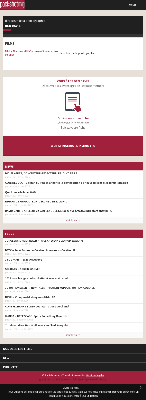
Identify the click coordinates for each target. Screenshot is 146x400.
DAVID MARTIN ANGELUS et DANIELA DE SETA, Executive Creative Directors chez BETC (58, 211)
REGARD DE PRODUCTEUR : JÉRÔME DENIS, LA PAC (36, 201)
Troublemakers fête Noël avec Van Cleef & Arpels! (36, 325)
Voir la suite (73, 220)
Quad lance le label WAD (20, 192)
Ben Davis (12, 26)
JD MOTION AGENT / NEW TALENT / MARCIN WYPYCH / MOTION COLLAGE (50, 288)
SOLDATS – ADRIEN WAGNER (22, 269)
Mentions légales (95, 375)
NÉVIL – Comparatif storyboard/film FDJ (30, 297)
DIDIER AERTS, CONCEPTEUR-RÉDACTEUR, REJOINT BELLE (41, 173)
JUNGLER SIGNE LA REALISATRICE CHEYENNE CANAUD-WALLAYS (44, 240)
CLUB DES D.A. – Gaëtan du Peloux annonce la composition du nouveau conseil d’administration (66, 183)
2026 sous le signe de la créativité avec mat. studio (37, 278)
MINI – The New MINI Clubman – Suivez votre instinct (31, 52)
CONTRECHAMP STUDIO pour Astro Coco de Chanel (37, 306)
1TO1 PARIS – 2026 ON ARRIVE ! (24, 259)
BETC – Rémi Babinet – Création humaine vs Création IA (40, 250)
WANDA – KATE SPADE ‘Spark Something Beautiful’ (37, 316)
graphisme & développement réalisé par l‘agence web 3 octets (73, 379)
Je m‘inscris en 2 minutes (73, 145)
